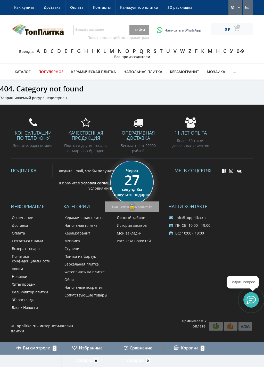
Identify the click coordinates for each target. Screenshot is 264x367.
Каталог (23, 71)
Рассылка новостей (134, 240)
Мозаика (216, 71)
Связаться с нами (27, 240)
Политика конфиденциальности (31, 258)
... (234, 71)
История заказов (132, 225)
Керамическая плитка (93, 71)
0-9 (240, 51)
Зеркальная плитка (81, 264)
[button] (251, 300)
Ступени (71, 248)
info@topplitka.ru (187, 217)
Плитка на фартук (80, 256)
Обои (69, 279)
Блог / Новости (25, 307)
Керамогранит (184, 71)
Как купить (24, 7)
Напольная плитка (142, 71)
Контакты (102, 7)
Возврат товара (26, 248)
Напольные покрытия (83, 287)
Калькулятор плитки (139, 7)
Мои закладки (129, 233)
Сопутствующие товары (85, 295)
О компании (23, 217)
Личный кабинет (132, 217)
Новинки (19, 276)
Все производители (132, 56)
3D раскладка (180, 7)
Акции (17, 268)
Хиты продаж (23, 284)
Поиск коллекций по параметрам (118, 37)
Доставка (52, 7)
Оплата (77, 7)
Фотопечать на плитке (84, 271)
